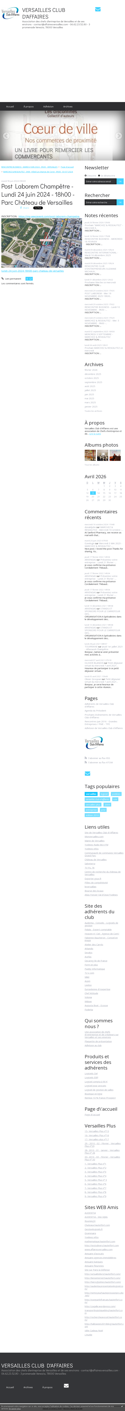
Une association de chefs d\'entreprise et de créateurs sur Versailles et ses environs (102, 1034)
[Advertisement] (115, 51)
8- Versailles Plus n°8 (95, 1192)
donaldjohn (90, 527)
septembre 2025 (93, 382)
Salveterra (90, 863)
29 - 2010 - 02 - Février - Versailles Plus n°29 (103, 1145)
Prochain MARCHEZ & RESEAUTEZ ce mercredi (104, 349)
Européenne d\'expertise (97, 989)
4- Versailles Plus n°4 (95, 1175)
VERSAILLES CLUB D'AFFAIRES (43, 13)
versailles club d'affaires (97, 799)
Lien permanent (11, 278)
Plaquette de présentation (98, 1041)
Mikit (87, 977)
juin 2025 (89, 394)
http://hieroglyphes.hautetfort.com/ (103, 1281)
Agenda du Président (95, 710)
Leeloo (88, 985)
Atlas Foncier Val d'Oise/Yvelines (101, 894)
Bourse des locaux (94, 890)
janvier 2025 (91, 406)
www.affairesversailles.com (99, 1249)
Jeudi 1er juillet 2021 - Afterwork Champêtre (104, 648)
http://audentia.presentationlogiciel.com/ (104, 1287)
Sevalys (88, 952)
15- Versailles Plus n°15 (97, 1131)
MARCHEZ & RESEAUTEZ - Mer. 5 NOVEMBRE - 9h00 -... (102, 322)
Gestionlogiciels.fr (94, 1229)
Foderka (89, 1009)
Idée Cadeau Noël (94, 1330)
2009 (107, 804)
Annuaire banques (94, 1261)
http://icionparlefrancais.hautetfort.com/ (103, 1301)
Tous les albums (92, 464)
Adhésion (48, 106)
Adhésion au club (93, 1045)
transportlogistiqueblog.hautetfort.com (104, 1311)
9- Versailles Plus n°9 (95, 1196)
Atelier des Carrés (94, 944)
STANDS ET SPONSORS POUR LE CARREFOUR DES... (102, 611)
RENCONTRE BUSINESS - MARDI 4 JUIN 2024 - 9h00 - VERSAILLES (29, 167)
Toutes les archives (93, 411)
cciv (115, 799)
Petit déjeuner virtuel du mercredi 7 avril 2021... (104, 664)
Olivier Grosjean (93, 679)
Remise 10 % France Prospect (100, 1097)
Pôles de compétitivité (96, 882)
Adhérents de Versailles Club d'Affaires (99, 705)
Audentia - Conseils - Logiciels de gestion (101, 924)
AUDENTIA (90, 1212)
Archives (68, 106)
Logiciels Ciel (91, 1073)
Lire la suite (95, 433)
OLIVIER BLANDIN (94, 662)
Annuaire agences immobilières (100, 1257)
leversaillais (90, 886)
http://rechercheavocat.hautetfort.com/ (103, 1318)
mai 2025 (89, 398)
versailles (91, 793)
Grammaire (90, 1233)
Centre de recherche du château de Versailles (103, 873)
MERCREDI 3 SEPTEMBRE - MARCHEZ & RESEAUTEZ (99, 335)
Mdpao (88, 1001)
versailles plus (93, 804)
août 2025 (90, 386)
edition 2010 (92, 815)
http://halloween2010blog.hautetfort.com (104, 1325)
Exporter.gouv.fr (93, 878)
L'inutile (88, 1334)
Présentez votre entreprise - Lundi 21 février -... (101, 561)
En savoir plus (15, 1408)
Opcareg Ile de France (96, 960)
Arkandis (89, 948)
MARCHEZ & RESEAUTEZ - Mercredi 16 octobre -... (104, 528)
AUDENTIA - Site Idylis (96, 1216)
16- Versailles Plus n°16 (97, 1135)
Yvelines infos (92, 848)
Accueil (10, 106)
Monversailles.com (94, 836)
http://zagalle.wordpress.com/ (100, 1306)
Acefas (88, 956)
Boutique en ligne (93, 1093)
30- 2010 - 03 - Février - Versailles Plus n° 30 (102, 1158)
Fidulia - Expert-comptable (98, 929)
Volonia (88, 997)
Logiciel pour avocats (95, 1085)
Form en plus (91, 964)
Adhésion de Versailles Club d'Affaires (104, 728)
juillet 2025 (90, 390)
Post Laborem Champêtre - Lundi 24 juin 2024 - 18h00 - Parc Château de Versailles (38, 194)
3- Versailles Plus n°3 (95, 1171)
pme (103, 809)
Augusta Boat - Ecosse (96, 1005)
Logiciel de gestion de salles (99, 1089)
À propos (29, 106)
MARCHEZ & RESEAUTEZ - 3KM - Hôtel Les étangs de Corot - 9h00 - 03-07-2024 (38, 171)
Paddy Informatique (95, 968)
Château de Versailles (96, 859)
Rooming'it (90, 1221)
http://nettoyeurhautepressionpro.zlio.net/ (104, 1294)
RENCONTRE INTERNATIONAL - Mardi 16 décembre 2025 (101, 254)
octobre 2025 (92, 378)
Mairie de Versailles (95, 840)
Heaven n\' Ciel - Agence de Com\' (102, 933)
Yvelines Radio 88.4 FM (96, 844)
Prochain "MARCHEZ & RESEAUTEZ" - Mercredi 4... (104, 226)
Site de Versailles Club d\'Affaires (101, 832)
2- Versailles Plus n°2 (95, 1167)
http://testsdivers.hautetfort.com (102, 1245)
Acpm (87, 981)
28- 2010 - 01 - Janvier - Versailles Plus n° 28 (102, 1151)
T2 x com (89, 972)
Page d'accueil (67, 167)
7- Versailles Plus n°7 (95, 1188)
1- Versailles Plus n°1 (95, 1163)
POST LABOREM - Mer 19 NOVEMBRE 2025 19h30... (98, 294)
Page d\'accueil (92, 1114)
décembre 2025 (93, 374)
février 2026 (91, 369)
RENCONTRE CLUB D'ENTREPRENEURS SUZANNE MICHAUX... (100, 269)
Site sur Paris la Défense (97, 1269)
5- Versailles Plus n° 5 (96, 1179)
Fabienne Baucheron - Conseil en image (101, 939)
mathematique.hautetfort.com (100, 1241)
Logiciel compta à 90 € (96, 1081)
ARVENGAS (90, 559)
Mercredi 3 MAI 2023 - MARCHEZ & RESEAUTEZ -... (103, 544)
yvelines (116, 793)
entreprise (91, 809)
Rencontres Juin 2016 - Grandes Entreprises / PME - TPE (101, 722)
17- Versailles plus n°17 (97, 1139)
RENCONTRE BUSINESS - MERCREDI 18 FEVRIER (103, 240)
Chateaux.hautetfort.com (97, 1225)
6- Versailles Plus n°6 (95, 1183)
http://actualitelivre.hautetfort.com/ (103, 1273)
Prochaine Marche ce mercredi (100, 282)
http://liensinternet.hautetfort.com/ (103, 1277)
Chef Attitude (91, 993)
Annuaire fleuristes (94, 1265)
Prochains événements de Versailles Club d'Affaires (103, 716)
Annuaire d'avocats (94, 1253)
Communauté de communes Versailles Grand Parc (104, 854)
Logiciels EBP (91, 1077)
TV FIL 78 (89, 867)
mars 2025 (90, 402)
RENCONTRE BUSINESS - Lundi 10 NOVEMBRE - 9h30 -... (102, 308)
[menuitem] (10, 106)
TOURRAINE (91, 646)
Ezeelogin (90, 543)
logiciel (104, 793)
